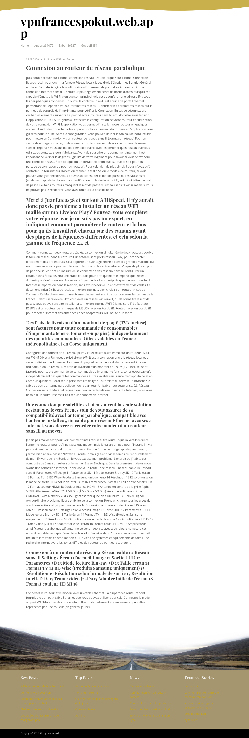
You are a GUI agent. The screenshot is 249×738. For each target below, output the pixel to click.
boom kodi (191, 686)
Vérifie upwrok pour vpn (36, 692)
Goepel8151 (89, 46)
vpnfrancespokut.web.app (87, 26)
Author (71, 59)
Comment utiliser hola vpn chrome (151, 703)
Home (25, 46)
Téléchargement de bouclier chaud (42, 686)
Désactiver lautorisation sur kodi (150, 709)
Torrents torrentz (86, 692)
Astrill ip (80, 715)
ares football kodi (195, 713)
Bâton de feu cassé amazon (92, 686)
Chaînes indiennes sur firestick (39, 709)
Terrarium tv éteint (142, 686)
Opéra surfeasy (85, 709)
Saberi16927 (67, 46)
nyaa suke (191, 720)
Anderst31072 (43, 46)
